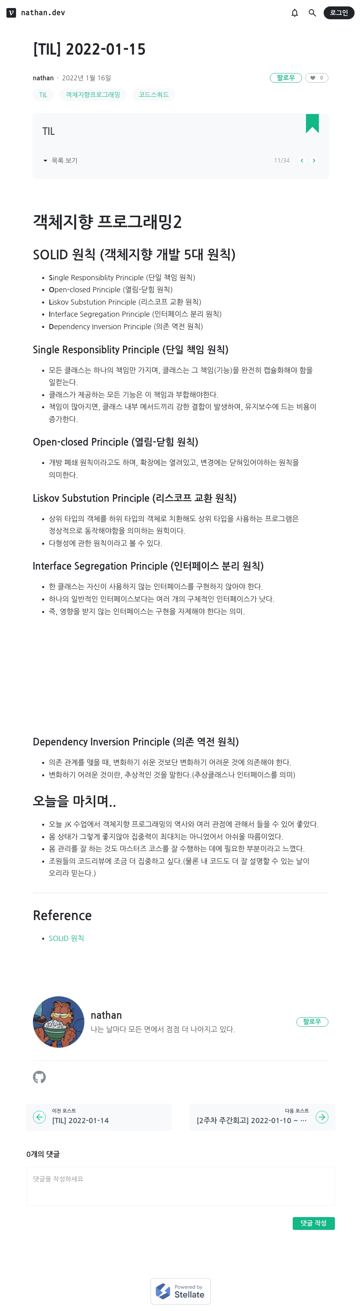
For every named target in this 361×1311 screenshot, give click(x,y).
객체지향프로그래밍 (93, 95)
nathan (43, 78)
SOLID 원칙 (66, 938)
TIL (43, 95)
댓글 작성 (314, 1223)
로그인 (339, 13)
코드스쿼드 (154, 95)
